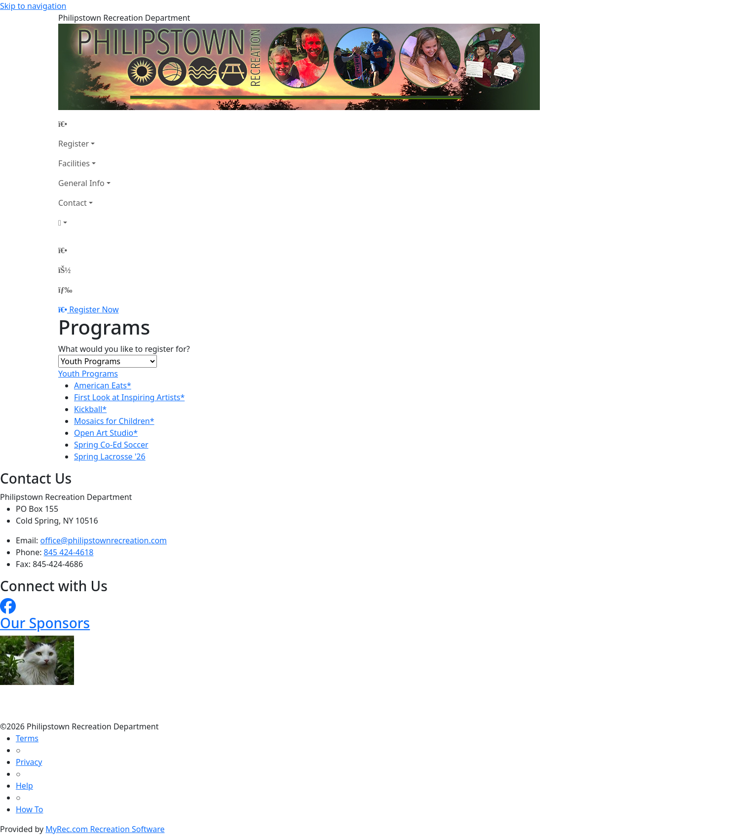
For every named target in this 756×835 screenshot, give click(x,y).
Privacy (29, 762)
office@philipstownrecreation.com (103, 540)
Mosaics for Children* (114, 421)
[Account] (84, 222)
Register (73, 143)
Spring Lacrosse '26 (110, 456)
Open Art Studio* (106, 432)
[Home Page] (84, 124)
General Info (81, 183)
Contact (72, 202)
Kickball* (90, 409)
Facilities (74, 163)
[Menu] (65, 290)
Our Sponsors (45, 622)
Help (24, 785)
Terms (27, 738)
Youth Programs (88, 373)
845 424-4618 (69, 552)
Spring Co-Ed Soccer (111, 444)
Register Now (93, 309)
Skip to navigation (33, 5)
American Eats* (102, 385)
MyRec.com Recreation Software (104, 829)
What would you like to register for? (124, 348)
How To (29, 809)
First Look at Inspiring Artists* (129, 397)
